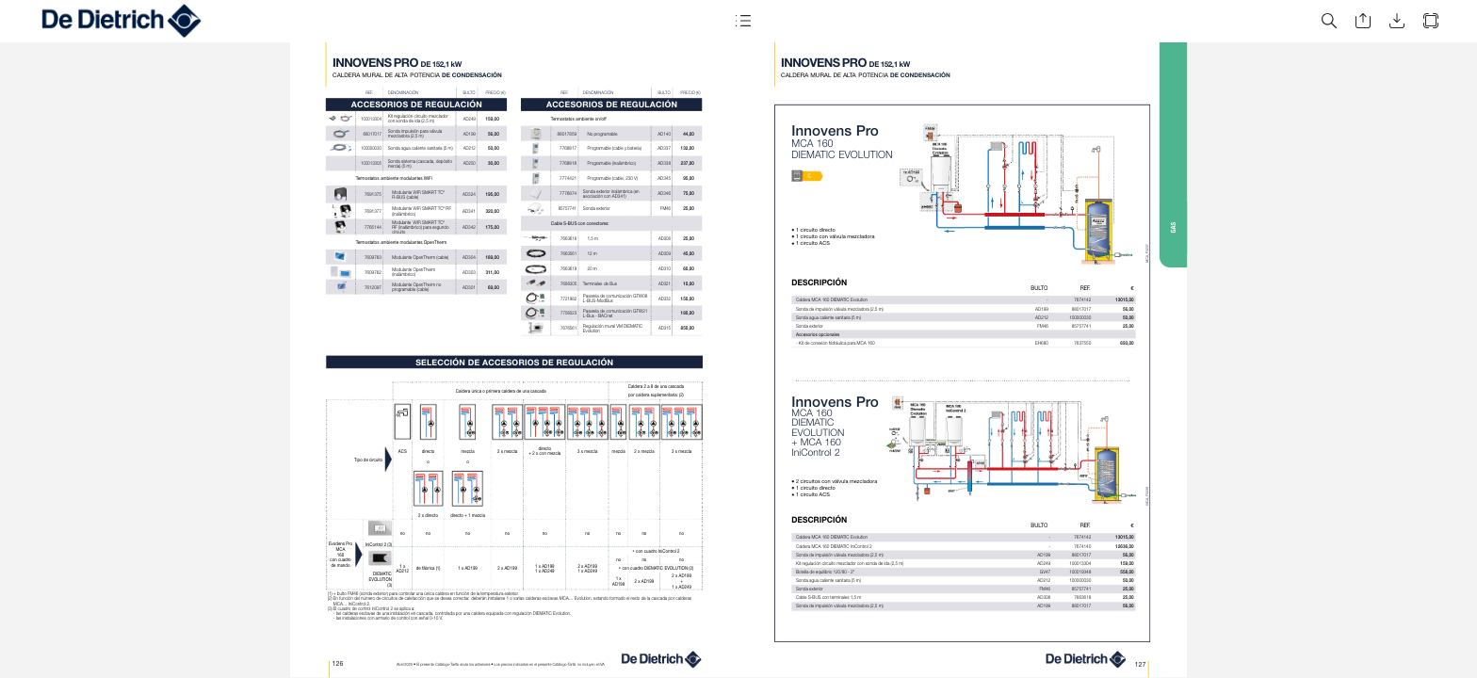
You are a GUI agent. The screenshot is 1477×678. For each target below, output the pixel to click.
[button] (742, 21)
